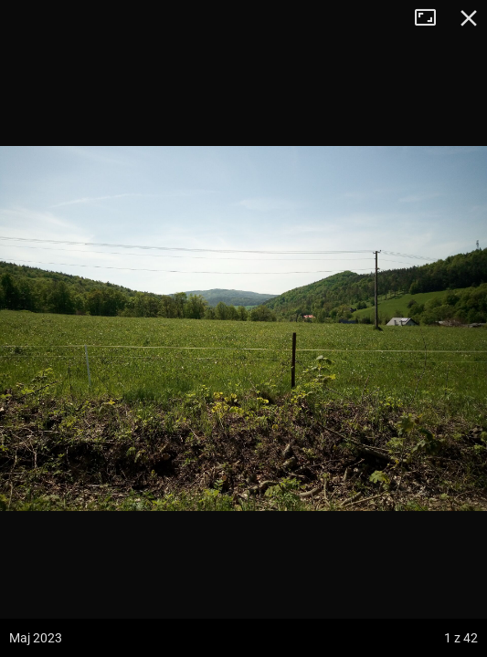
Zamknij (468, 18)
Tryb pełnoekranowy (432, 18)
